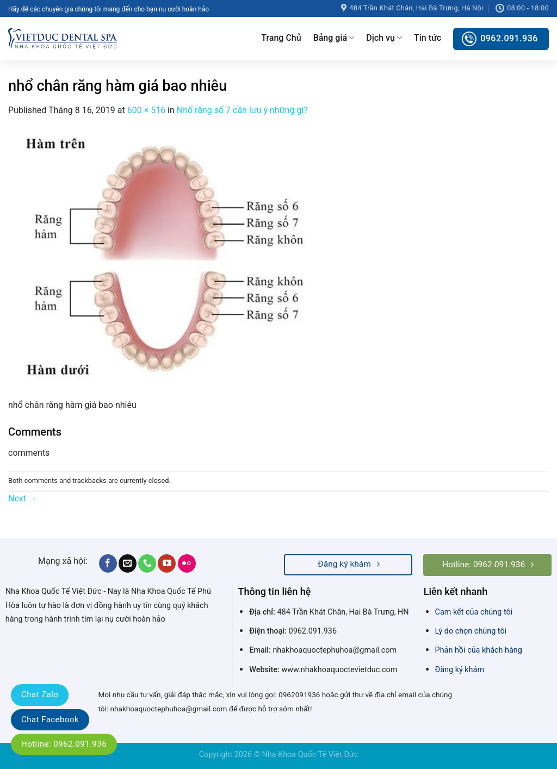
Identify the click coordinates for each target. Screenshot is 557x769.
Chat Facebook (50, 719)
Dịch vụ (384, 38)
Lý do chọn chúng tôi (471, 631)
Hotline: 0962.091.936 (64, 744)
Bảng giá (334, 38)
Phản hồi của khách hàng (478, 650)
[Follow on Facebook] (108, 563)
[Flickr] (187, 563)
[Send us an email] (128, 563)
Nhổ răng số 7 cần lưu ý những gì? (242, 110)
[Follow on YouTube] (167, 563)
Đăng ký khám (459, 669)
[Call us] (147, 563)
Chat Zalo (39, 694)
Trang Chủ (281, 38)
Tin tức (427, 38)
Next (22, 498)
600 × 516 (146, 110)
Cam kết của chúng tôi (474, 612)
